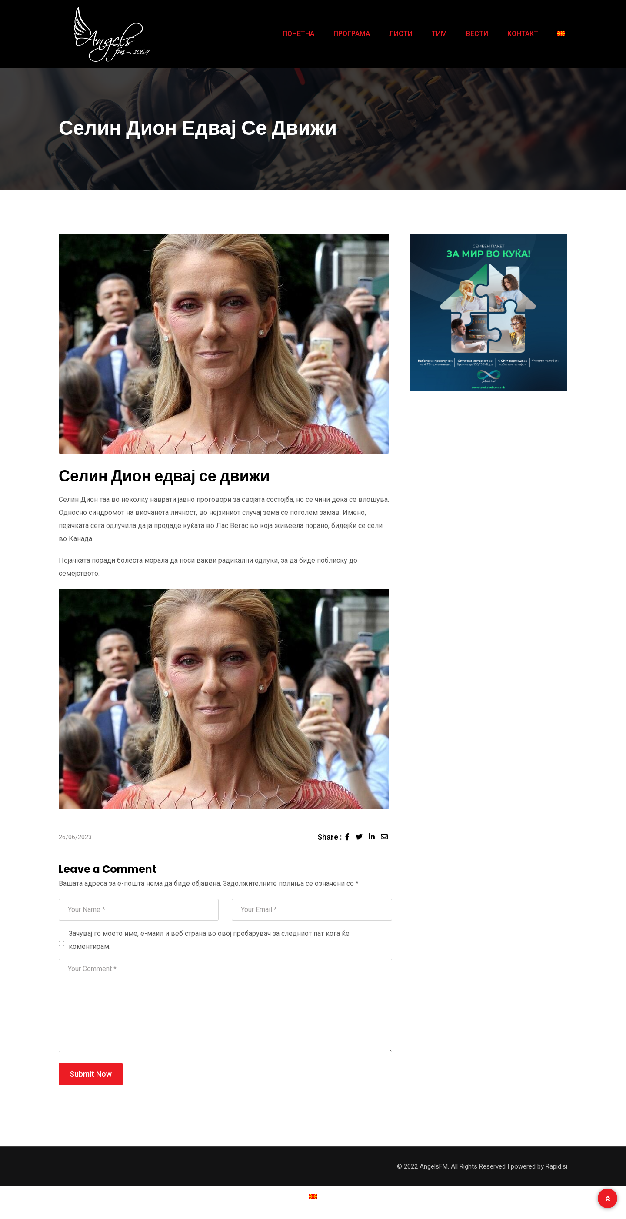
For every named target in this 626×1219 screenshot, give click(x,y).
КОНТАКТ (522, 34)
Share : (329, 837)
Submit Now (91, 1074)
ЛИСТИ (401, 34)
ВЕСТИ (477, 34)
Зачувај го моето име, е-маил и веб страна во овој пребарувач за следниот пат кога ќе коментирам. (209, 940)
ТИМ (439, 34)
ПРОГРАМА (351, 34)
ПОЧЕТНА (298, 34)
